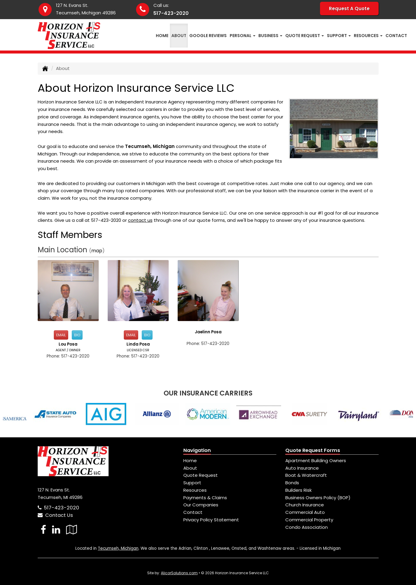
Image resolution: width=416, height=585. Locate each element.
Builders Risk (298, 490)
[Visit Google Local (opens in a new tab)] (71, 529)
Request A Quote (349, 8)
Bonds (292, 482)
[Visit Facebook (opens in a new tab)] (43, 529)
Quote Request (200, 475)
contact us (140, 220)
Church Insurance (304, 505)
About (178, 36)
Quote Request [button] (304, 36)
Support (192, 482)
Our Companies (200, 505)
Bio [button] (77, 334)
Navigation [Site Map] (197, 450)
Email (61, 334)
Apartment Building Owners (315, 460)
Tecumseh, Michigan (118, 548)
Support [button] (339, 36)
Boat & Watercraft (306, 475)
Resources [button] (368, 36)
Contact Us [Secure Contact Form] (55, 515)
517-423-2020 (171, 13)
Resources (195, 490)
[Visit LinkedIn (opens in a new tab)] (56, 529)
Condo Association (306, 527)
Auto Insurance (302, 468)
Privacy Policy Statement (211, 520)
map (96, 251)
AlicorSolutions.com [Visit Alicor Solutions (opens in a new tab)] (179, 572)
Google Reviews (208, 36)
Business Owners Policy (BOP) (318, 497)
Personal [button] (242, 36)
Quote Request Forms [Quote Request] (312, 450)
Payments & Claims (205, 497)
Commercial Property (309, 520)
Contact (396, 36)
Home (162, 36)
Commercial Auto (305, 512)
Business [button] (270, 36)
